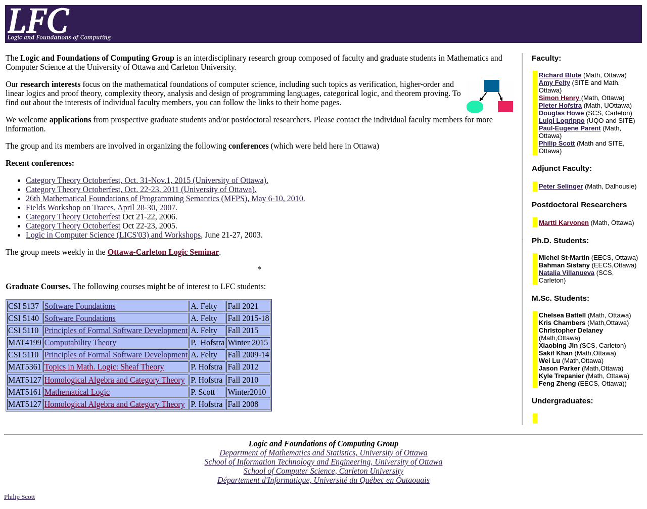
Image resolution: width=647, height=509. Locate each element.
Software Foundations (80, 306)
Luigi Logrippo (562, 120)
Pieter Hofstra (560, 105)
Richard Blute (560, 75)
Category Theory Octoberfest (73, 216)
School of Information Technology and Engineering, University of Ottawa (324, 461)
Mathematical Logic (77, 392)
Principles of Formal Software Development (116, 330)
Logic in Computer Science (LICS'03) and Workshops (113, 234)
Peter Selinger (561, 186)
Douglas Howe (561, 113)
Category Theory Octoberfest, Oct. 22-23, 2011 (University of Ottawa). (141, 189)
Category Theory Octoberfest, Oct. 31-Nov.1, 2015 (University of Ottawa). (147, 180)
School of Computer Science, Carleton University (323, 471)
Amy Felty (554, 82)
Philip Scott (557, 143)
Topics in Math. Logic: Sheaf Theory (104, 366)
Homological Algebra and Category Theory (114, 380)
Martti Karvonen (564, 222)
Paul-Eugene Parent (570, 128)
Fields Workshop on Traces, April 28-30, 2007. (101, 207)
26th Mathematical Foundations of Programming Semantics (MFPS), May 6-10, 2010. (165, 198)
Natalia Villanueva (566, 272)
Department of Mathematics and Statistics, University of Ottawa (323, 452)
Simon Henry (560, 98)
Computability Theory (80, 342)
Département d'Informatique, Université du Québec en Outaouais (323, 480)
